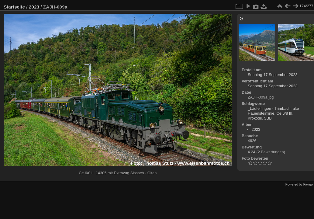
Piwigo (308, 184)
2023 (34, 6)
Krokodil (255, 118)
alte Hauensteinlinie (273, 111)
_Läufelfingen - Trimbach (269, 108)
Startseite (14, 6)
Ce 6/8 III (284, 113)
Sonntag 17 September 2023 (273, 74)
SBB (268, 118)
